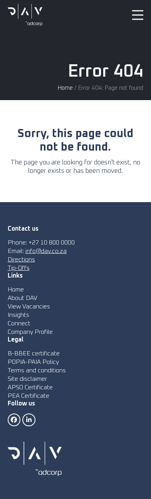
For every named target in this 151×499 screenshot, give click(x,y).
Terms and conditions (37, 370)
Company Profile (30, 332)
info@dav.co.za (46, 251)
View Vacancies (29, 306)
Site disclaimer (27, 379)
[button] (137, 15)
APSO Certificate (30, 387)
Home (65, 88)
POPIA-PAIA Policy (33, 362)
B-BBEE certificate (34, 353)
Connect (19, 323)
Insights (18, 315)
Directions (21, 259)
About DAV (22, 298)
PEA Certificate (28, 396)
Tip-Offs (19, 268)
